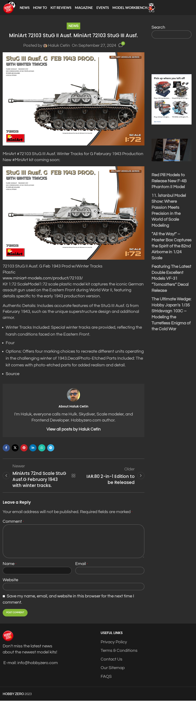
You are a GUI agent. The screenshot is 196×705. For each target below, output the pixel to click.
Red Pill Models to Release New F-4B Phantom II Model (169, 184)
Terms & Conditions (119, 655)
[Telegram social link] (50, 451)
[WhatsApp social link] (41, 451)
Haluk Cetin (59, 48)
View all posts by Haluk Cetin (73, 432)
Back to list (73, 479)
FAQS (106, 681)
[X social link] (15, 451)
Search (158, 30)
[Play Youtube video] (172, 153)
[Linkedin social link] (32, 451)
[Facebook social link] (6, 451)
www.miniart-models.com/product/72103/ (43, 281)
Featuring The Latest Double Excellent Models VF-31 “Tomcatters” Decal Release (171, 281)
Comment (13, 525)
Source (12, 377)
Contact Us (111, 663)
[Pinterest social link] (24, 451)
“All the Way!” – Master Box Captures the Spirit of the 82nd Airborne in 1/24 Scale (172, 249)
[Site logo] (11, 9)
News (73, 29)
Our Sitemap (113, 672)
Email (81, 568)
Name (9, 568)
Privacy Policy (114, 646)
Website (10, 584)
